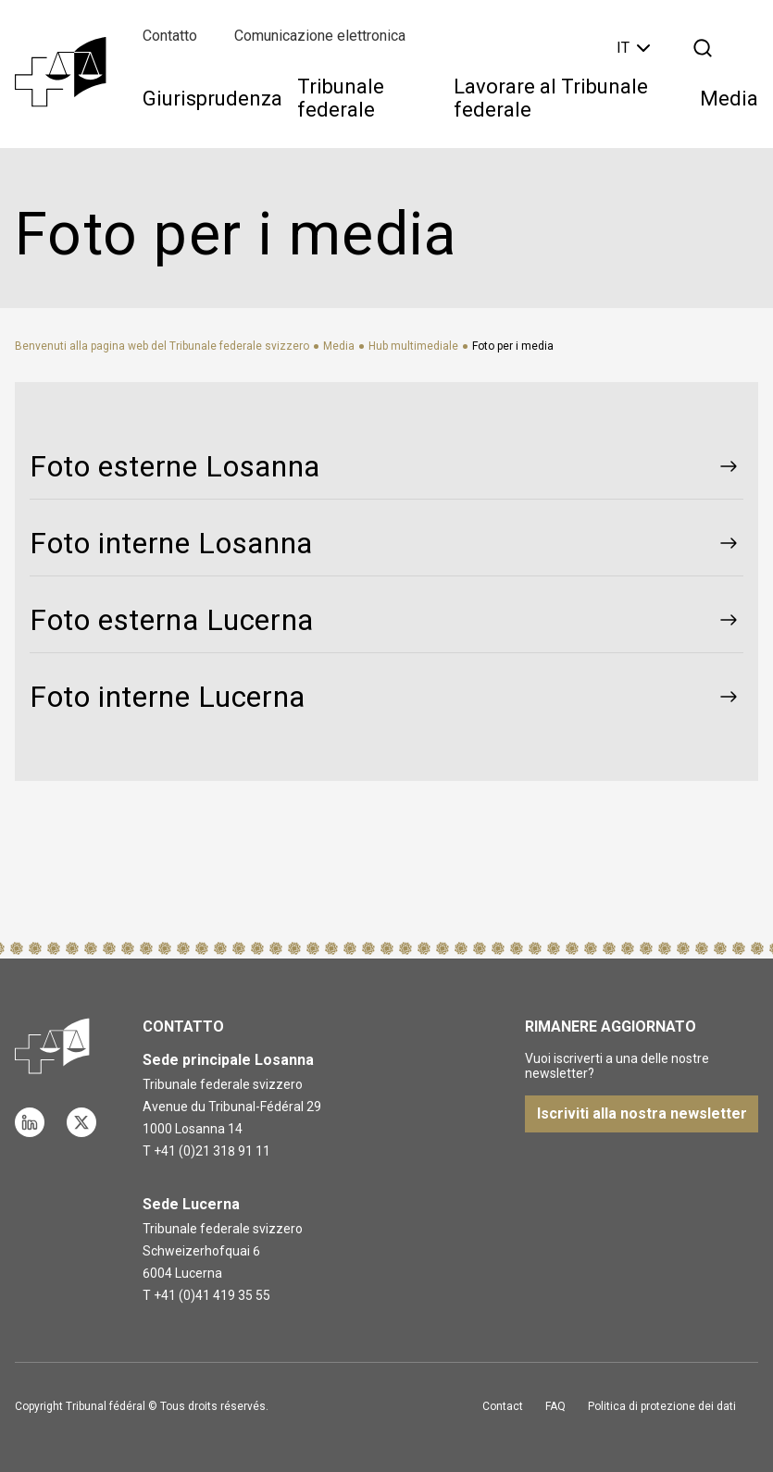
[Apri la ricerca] (703, 48)
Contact (502, 1406)
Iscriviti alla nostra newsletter (642, 1113)
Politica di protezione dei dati (662, 1406)
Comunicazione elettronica (319, 35)
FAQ (555, 1406)
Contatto (170, 35)
